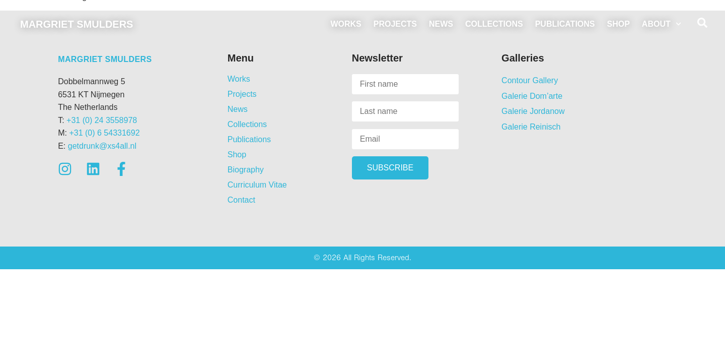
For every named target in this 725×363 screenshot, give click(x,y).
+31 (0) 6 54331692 (104, 133)
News (441, 24)
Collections (494, 24)
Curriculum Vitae (257, 184)
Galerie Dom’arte (531, 96)
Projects (395, 24)
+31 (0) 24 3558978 (101, 120)
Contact (241, 200)
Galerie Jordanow (532, 111)
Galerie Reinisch (530, 127)
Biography (246, 169)
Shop (618, 24)
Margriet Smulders (76, 24)
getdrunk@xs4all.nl (102, 146)
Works (345, 24)
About (661, 24)
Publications (565, 24)
